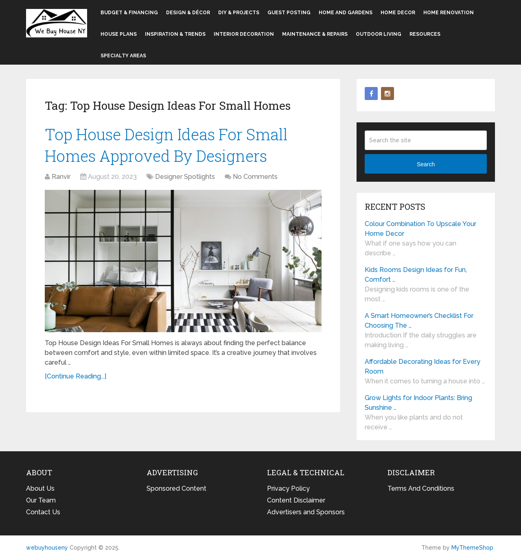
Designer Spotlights (185, 177)
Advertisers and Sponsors (306, 512)
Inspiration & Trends (175, 34)
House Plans (119, 34)
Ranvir (61, 177)
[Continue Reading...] (75, 376)
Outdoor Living (378, 34)
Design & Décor (188, 12)
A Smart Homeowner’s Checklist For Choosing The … (419, 320)
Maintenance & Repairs (315, 34)
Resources (424, 34)
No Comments (255, 177)
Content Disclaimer (296, 500)
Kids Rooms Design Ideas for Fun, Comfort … (416, 274)
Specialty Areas (123, 56)
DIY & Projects (238, 12)
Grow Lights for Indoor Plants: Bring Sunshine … (418, 402)
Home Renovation (448, 12)
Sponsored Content (176, 488)
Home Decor (398, 12)
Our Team (41, 500)
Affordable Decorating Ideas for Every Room (422, 366)
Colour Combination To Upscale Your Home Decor (420, 228)
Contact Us (43, 512)
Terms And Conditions (420, 488)
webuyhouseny (56, 23)
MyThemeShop (472, 547)
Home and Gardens (345, 12)
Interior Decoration (244, 34)
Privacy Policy (288, 488)
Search (426, 164)
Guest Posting (289, 12)
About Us (40, 488)
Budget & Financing (129, 12)
